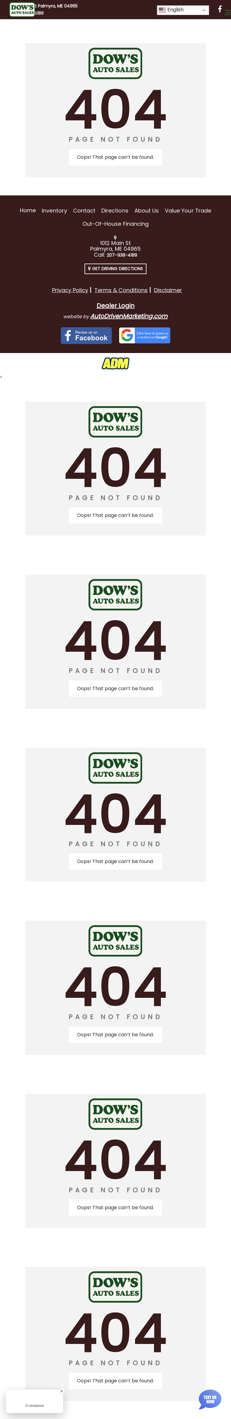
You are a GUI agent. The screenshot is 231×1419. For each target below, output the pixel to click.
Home (28, 210)
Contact (84, 210)
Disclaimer (168, 290)
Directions (114, 210)
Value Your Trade (188, 210)
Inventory (54, 210)
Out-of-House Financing (115, 224)
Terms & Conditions (121, 290)
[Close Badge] (62, 1391)
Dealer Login (115, 305)
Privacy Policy (70, 290)
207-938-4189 (122, 255)
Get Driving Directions (115, 269)
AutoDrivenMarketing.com (129, 316)
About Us (146, 210)
